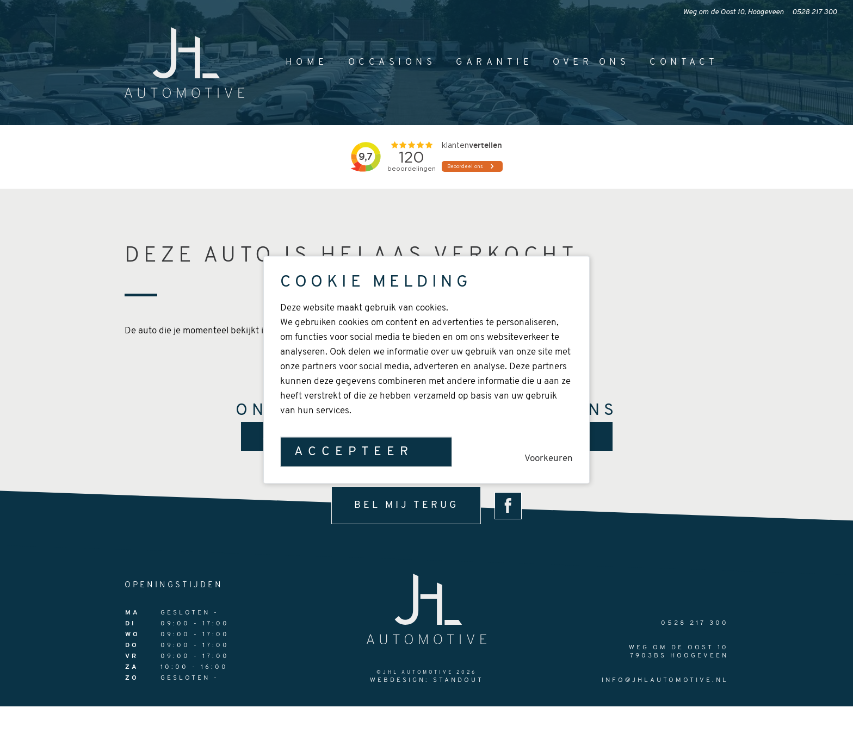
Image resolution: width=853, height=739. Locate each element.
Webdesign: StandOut (427, 680)
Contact (684, 62)
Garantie (494, 62)
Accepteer (353, 451)
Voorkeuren (548, 458)
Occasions (392, 62)
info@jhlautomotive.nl (665, 680)
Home (307, 62)
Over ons (591, 62)
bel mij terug (406, 505)
